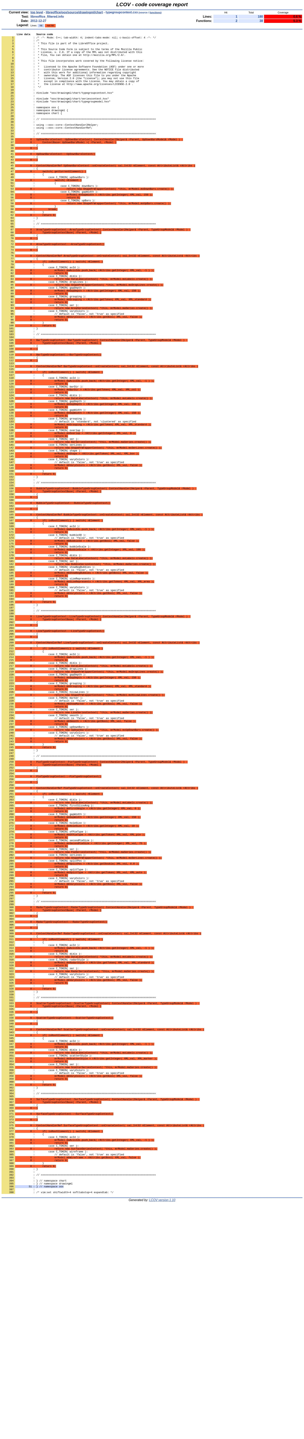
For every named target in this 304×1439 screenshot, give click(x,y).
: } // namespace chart (34, 1410)
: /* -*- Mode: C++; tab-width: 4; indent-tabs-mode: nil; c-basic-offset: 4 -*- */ (79, 38)
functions (155, 12)
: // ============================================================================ (79, 154)
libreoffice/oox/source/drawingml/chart (74, 12)
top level (36, 12)
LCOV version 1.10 (162, 1432)
